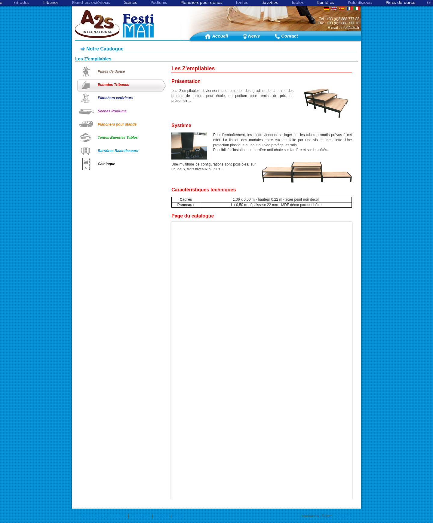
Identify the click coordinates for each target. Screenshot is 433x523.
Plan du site (117, 516)
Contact (289, 35)
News (254, 35)
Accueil (220, 35)
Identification (140, 516)
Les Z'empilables (93, 58)
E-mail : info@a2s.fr (343, 28)
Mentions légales (91, 516)
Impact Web (342, 516)
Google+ (179, 516)
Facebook (162, 516)
